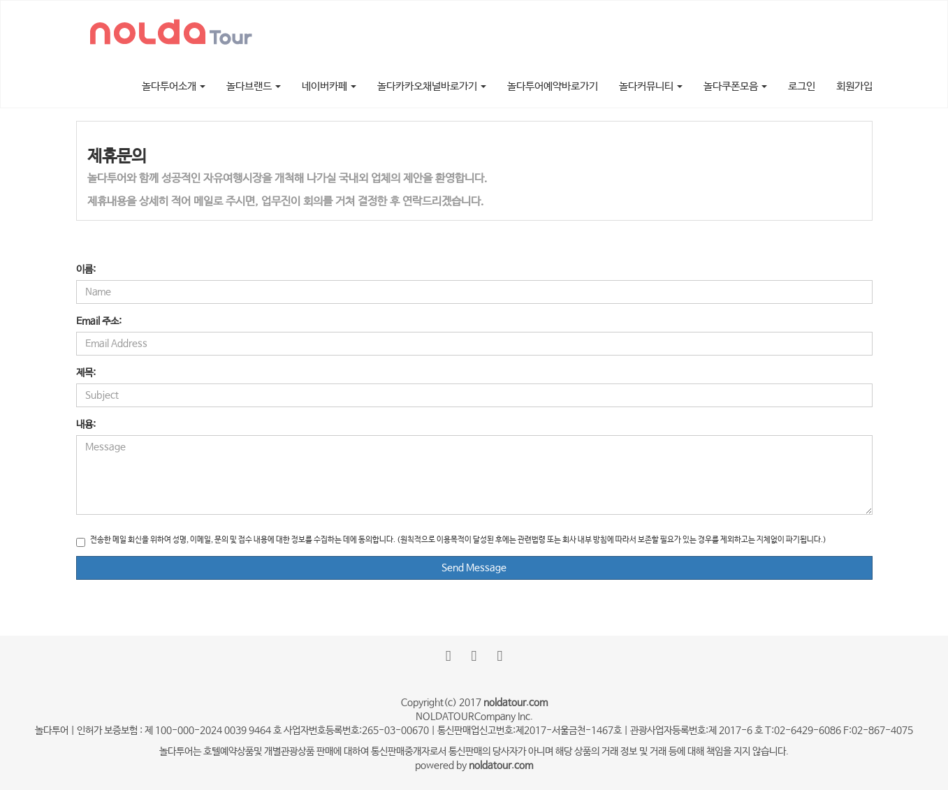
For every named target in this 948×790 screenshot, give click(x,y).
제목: (86, 373)
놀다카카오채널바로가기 (431, 86)
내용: (86, 424)
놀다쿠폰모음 (735, 86)
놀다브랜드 (253, 86)
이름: (86, 269)
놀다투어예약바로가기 (552, 86)
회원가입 (854, 86)
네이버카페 (329, 86)
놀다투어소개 (173, 86)
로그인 (801, 86)
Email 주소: (99, 321)
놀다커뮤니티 (651, 86)
